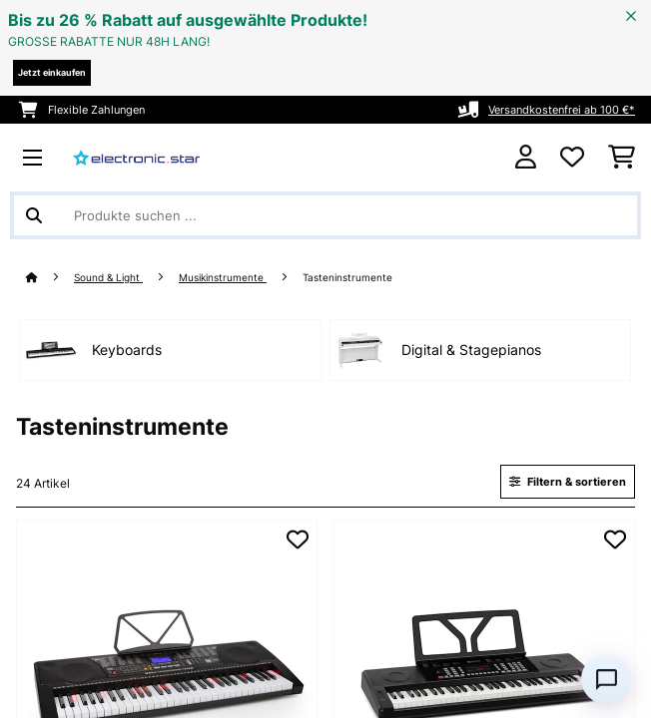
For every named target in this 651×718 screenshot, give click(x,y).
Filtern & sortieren (567, 482)
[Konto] (525, 157)
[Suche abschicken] (34, 215)
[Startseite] (50, 277)
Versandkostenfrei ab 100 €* (561, 110)
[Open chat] (606, 679)
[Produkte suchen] (325, 215)
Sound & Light (108, 277)
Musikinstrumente (223, 277)
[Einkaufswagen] (621, 158)
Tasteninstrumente (349, 277)
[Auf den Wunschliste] (298, 539)
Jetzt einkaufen (52, 72)
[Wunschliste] (572, 158)
